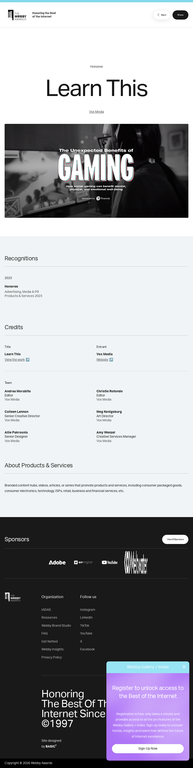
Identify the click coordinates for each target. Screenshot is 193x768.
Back (161, 14)
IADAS (46, 609)
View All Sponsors (175, 539)
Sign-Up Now (147, 748)
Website (102, 359)
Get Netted (49, 641)
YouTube (86, 633)
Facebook (87, 649)
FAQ (44, 633)
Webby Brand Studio (56, 625)
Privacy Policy (51, 657)
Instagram (87, 609)
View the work (15, 359)
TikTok (84, 625)
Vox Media (96, 111)
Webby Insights (52, 649)
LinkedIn (86, 617)
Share (180, 15)
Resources (49, 617)
